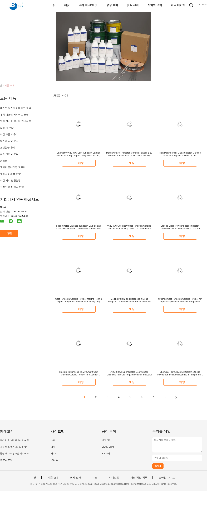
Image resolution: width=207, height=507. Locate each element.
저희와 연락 (154, 5)
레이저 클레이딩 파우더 (13, 167)
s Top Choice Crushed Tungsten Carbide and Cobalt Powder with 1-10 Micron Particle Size (78, 227)
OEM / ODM (108, 447)
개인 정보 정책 (138, 477)
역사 (53, 447)
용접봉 (3, 160)
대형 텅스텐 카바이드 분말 (14, 114)
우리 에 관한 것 (87, 5)
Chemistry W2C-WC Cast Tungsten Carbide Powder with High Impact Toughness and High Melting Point (79, 154)
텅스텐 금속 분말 (9, 141)
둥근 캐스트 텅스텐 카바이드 (15, 121)
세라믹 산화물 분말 (10, 173)
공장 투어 (112, 5)
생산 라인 (106, 440)
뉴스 (94, 477)
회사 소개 (75, 477)
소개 (53, 440)
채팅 (9, 233)
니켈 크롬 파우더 (9, 134)
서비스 (54, 453)
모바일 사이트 (167, 477)
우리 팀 (54, 460)
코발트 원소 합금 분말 (12, 187)
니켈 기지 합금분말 (10, 180)
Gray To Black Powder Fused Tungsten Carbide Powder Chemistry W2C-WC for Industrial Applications (180, 227)
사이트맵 (114, 477)
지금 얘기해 (178, 5)
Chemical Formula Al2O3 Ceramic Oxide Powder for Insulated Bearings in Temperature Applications (180, 373)
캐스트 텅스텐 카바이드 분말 (15, 108)
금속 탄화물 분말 (9, 154)
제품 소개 (9, 85)
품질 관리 (133, 5)
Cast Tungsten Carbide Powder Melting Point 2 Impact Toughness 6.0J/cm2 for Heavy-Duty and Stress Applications (78, 300)
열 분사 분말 (6, 127)
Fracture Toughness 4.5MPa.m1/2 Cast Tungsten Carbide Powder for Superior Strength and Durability (78, 373)
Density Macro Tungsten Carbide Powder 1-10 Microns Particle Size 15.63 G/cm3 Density (129, 154)
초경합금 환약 (7, 147)
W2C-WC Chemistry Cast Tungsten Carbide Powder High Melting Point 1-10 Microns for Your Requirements (129, 227)
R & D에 (106, 453)
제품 (67, 5)
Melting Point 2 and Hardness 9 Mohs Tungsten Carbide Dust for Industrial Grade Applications (129, 300)
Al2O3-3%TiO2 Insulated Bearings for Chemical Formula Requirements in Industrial (129, 373)
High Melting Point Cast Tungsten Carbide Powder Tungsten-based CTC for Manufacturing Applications (180, 154)
